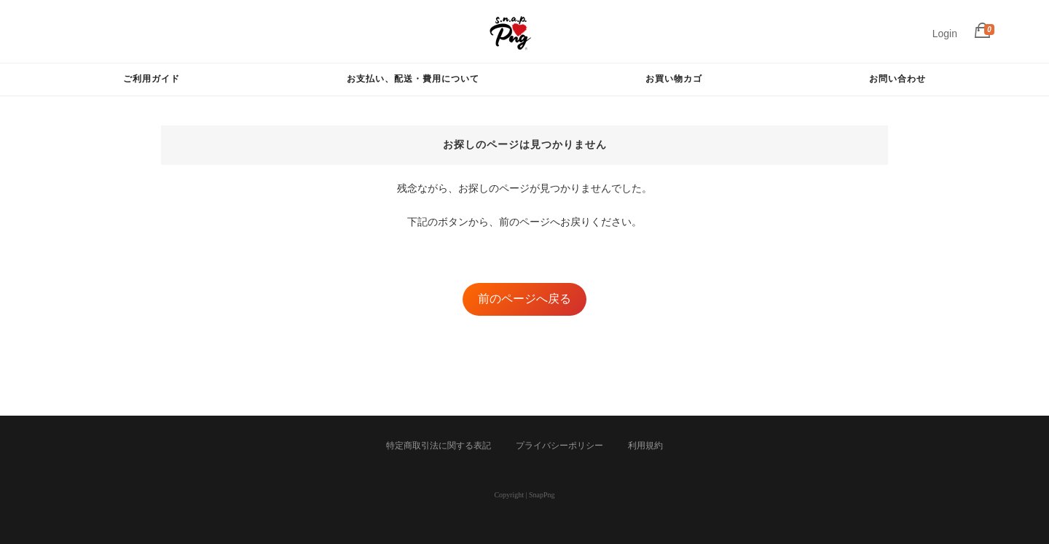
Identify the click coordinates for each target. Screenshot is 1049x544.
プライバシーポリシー (559, 445)
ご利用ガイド (151, 78)
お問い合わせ (897, 78)
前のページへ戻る (524, 298)
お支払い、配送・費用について (413, 78)
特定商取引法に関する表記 (438, 445)
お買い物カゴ (673, 78)
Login (944, 33)
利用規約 (645, 445)
